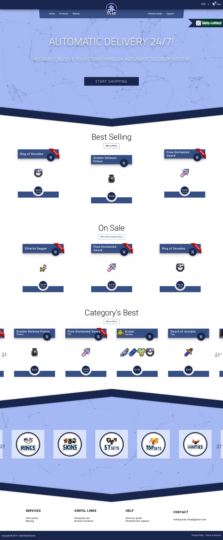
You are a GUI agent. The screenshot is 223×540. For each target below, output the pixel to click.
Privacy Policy (198, 535)
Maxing (30, 521)
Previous (3, 352)
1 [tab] (92, 383)
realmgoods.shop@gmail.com (189, 519)
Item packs (32, 518)
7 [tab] (117, 383)
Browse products (84, 521)
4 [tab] (105, 383)
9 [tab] (126, 383)
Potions (71, 334)
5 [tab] (109, 383)
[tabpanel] (137, 352)
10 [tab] (130, 383)
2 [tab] (96, 383)
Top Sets (180, 334)
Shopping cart (82, 518)
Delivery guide (134, 518)
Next (216, 352)
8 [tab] (122, 383)
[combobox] (205, 4)
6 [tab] (113, 383)
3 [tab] (100, 383)
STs (120, 334)
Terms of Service (213, 535)
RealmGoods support (137, 521)
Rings (19, 334)
